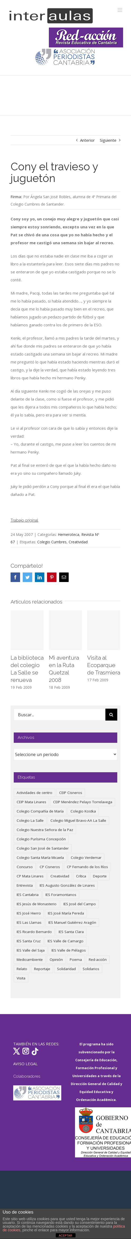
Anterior (87, 140)
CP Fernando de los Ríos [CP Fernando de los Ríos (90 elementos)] (87, 866)
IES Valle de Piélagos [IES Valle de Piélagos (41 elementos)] (69, 950)
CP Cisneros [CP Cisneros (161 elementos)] (50, 866)
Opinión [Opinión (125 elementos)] (56, 959)
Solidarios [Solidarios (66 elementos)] (91, 968)
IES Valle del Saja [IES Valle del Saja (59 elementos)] (31, 950)
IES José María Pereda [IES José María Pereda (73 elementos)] (66, 913)
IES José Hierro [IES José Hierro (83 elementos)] (29, 913)
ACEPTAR (65, 1235)
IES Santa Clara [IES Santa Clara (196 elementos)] (71, 931)
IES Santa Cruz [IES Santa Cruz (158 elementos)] (29, 941)
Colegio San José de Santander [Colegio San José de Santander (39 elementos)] (43, 848)
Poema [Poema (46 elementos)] (76, 959)
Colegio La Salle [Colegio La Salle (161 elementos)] (30, 820)
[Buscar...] (59, 715)
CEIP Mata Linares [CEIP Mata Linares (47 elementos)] (31, 802)
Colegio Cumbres (52, 541)
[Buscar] (111, 715)
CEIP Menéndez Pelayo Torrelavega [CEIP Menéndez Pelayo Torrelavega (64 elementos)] (82, 802)
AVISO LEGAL (25, 1063)
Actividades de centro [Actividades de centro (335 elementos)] (34, 792)
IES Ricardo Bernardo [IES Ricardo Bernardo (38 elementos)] (34, 931)
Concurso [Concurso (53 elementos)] (25, 866)
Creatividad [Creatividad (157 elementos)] (59, 876)
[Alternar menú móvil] (120, 10)
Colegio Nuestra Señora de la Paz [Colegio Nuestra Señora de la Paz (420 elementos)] (45, 829)
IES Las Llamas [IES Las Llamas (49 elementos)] (29, 922)
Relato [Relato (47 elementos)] (22, 968)
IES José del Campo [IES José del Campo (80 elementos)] (79, 904)
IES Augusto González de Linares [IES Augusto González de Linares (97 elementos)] (67, 885)
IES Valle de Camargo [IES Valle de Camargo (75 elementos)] (65, 941)
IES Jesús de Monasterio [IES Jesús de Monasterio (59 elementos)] (37, 904)
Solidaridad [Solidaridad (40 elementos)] (66, 968)
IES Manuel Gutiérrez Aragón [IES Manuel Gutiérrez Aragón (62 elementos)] (72, 922)
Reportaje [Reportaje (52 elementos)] (42, 968)
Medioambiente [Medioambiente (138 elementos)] (30, 959)
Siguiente (108, 140)
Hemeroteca (68, 534)
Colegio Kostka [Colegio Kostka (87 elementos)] (83, 811)
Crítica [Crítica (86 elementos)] (81, 876)
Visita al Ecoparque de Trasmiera (103, 665)
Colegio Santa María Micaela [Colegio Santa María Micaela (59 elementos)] (40, 857)
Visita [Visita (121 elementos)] (21, 978)
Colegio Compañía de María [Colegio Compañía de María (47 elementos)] (40, 811)
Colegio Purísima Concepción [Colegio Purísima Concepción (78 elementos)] (41, 839)
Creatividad (78, 541)
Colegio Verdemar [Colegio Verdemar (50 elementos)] (86, 857)
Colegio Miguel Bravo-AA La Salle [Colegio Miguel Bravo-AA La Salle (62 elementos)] (78, 820)
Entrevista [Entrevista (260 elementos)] (25, 885)
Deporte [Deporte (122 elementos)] (100, 876)
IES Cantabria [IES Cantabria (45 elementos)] (28, 894)
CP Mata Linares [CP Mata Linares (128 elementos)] (30, 876)
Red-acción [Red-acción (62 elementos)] (98, 959)
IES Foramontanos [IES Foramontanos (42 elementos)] (60, 894)
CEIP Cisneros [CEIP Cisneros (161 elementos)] (70, 792)
